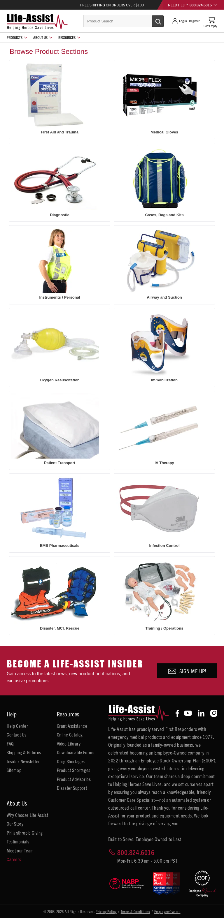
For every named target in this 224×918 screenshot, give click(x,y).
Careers (14, 859)
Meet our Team (20, 850)
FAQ (10, 743)
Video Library (69, 743)
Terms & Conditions (135, 911)
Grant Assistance (72, 726)
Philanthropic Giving (25, 833)
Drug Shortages (71, 761)
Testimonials (18, 841)
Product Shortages (73, 770)
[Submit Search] (152, 21)
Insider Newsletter (23, 761)
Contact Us (17, 734)
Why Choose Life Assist (27, 815)
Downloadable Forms (75, 752)
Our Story (15, 824)
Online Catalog (70, 734)
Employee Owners (167, 911)
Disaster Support (72, 788)
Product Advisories (74, 779)
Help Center (17, 726)
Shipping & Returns (24, 752)
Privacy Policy (106, 911)
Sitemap (14, 770)
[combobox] (123, 21)
